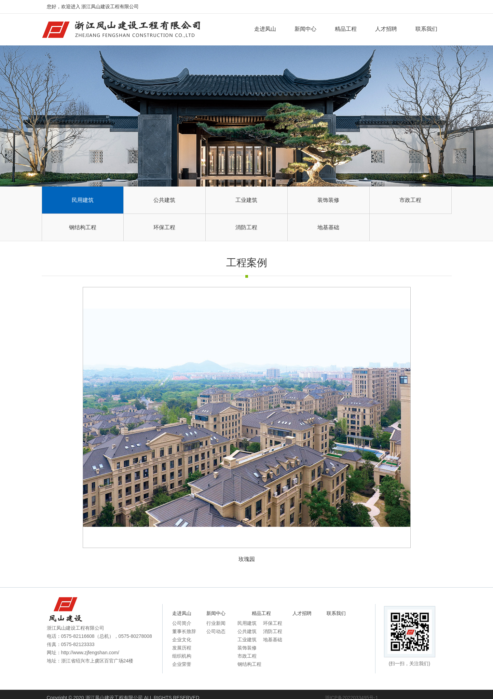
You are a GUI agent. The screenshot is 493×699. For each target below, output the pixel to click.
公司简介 (181, 623)
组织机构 (181, 656)
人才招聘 (386, 29)
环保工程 (164, 227)
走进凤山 (265, 29)
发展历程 (181, 647)
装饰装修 (328, 200)
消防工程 (246, 227)
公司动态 (215, 631)
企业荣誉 (181, 664)
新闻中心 (305, 29)
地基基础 (328, 227)
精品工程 (346, 29)
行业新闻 (215, 623)
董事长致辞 (184, 631)
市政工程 (410, 200)
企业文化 (181, 639)
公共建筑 (164, 200)
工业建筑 (246, 200)
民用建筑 (83, 200)
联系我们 (426, 29)
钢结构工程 (82, 227)
